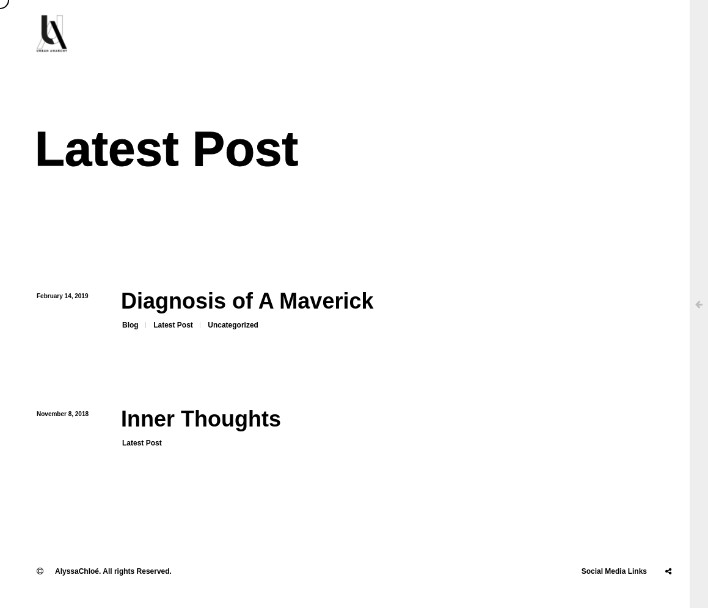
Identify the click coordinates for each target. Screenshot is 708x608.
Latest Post (173, 325)
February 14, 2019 (63, 296)
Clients (370, 33)
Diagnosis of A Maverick (247, 300)
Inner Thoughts (201, 418)
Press (423, 33)
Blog (130, 325)
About (316, 33)
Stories (601, 33)
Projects (477, 33)
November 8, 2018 (63, 414)
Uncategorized (233, 325)
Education (540, 33)
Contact (657, 33)
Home (265, 33)
